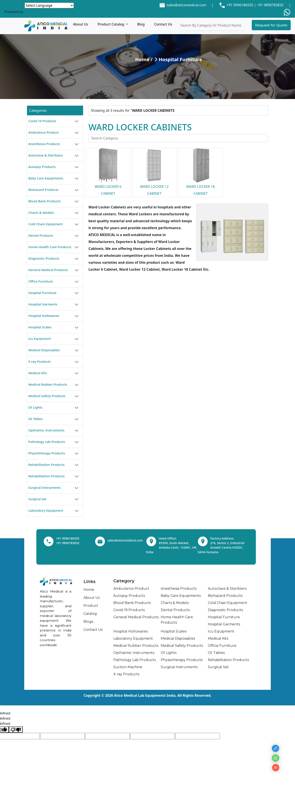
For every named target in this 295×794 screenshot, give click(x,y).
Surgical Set (37, 499)
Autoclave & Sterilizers (45, 155)
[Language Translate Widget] (49, 5)
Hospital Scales (39, 327)
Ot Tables (35, 419)
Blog (141, 24)
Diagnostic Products (43, 258)
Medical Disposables (44, 350)
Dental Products (40, 235)
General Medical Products (48, 270)
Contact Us (163, 24)
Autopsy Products (42, 167)
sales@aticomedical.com (186, 5)
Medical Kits (37, 373)
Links (89, 581)
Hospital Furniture (42, 293)
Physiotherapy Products (46, 453)
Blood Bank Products (44, 201)
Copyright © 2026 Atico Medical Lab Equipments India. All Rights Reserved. (147, 695)
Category (124, 580)
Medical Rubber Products (47, 384)
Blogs (88, 622)
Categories (38, 110)
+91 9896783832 (270, 5)
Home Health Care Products (49, 247)
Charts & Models (41, 212)
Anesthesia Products (44, 144)
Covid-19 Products (42, 121)
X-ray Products (39, 361)
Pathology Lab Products (46, 441)
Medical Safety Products (46, 396)
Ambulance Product (43, 132)
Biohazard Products (43, 189)
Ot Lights (35, 407)
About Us (80, 24)
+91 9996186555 (239, 5)
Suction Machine (127, 667)
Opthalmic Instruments (46, 430)
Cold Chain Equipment (45, 224)
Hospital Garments (42, 304)
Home (58, 24)
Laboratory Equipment (45, 510)
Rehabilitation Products (46, 464)
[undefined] (16, 729)
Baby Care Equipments (45, 178)
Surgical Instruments (44, 487)
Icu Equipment (39, 338)
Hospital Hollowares (43, 315)
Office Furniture (40, 281)
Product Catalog (111, 24)
